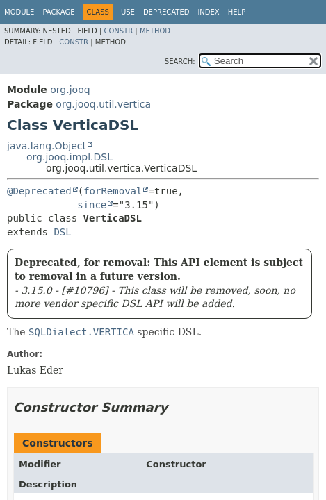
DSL (62, 232)
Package (58, 12)
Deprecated (166, 12)
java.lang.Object (46, 145)
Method (155, 31)
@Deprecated (39, 191)
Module (19, 12)
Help (236, 12)
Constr (118, 31)
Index (208, 12)
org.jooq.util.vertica (103, 104)
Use (128, 12)
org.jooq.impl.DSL (69, 156)
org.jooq (70, 89)
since (91, 204)
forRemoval (112, 191)
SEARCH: (180, 61)
